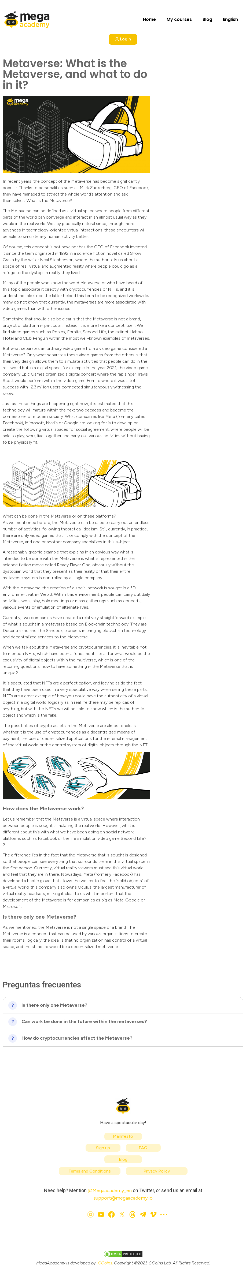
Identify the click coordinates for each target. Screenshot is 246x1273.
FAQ (143, 1147)
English (230, 19)
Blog (207, 19)
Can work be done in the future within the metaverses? (84, 1021)
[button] (123, 1005)
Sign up (103, 1147)
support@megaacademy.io (123, 1198)
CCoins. (105, 1262)
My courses (179, 19)
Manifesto (123, 1136)
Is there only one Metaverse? (54, 1005)
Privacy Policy (157, 1171)
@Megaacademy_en (110, 1190)
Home (149, 19)
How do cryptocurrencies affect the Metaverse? (77, 1038)
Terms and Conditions (89, 1171)
